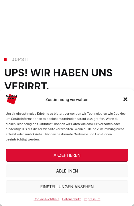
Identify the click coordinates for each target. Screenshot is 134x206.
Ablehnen (67, 171)
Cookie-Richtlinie (47, 199)
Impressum (92, 199)
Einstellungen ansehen (67, 187)
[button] (125, 99)
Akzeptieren (67, 155)
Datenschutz (71, 199)
